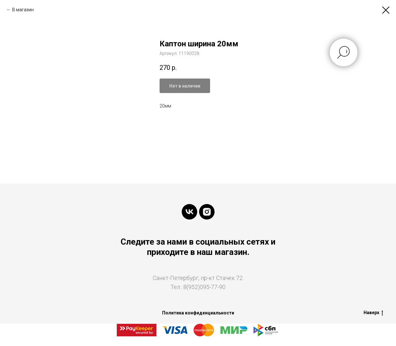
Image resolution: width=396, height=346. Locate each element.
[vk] (189, 212)
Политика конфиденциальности (198, 312)
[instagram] (207, 212)
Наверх (373, 313)
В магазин (23, 9)
